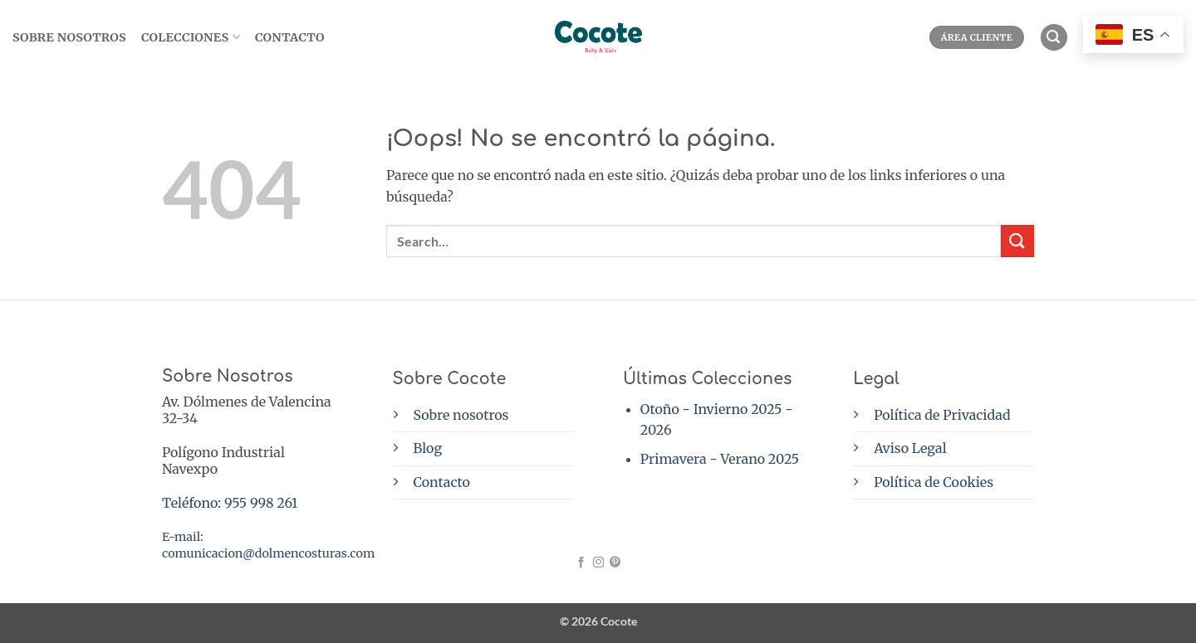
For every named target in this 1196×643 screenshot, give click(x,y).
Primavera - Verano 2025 (719, 459)
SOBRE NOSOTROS (69, 37)
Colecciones (190, 37)
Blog (428, 448)
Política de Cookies (933, 482)
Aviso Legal (910, 448)
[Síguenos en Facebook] (581, 563)
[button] (1054, 37)
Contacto (290, 37)
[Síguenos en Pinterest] (614, 563)
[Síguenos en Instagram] (597, 563)
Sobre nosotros (461, 415)
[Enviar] (1017, 241)
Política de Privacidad (942, 415)
